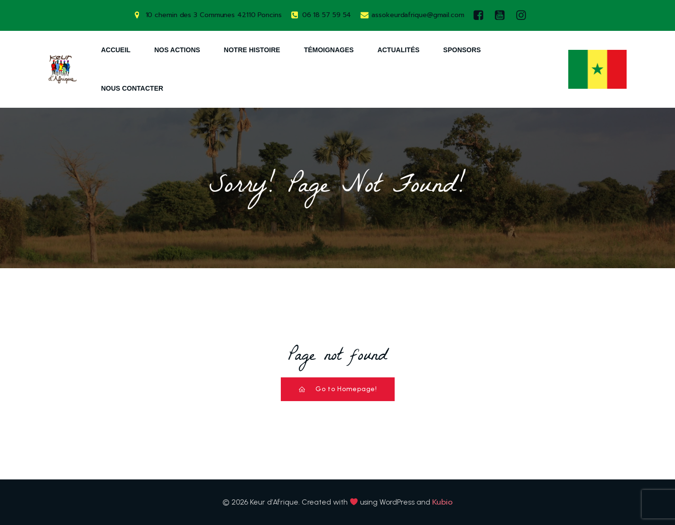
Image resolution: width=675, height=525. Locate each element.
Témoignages (329, 50)
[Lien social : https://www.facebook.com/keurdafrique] (480, 15)
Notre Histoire (252, 50)
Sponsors (462, 50)
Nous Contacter (132, 88)
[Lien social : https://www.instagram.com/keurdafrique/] (523, 15)
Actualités (399, 50)
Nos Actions (177, 50)
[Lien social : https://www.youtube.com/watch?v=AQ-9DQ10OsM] (502, 15)
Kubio (442, 502)
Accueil (115, 50)
